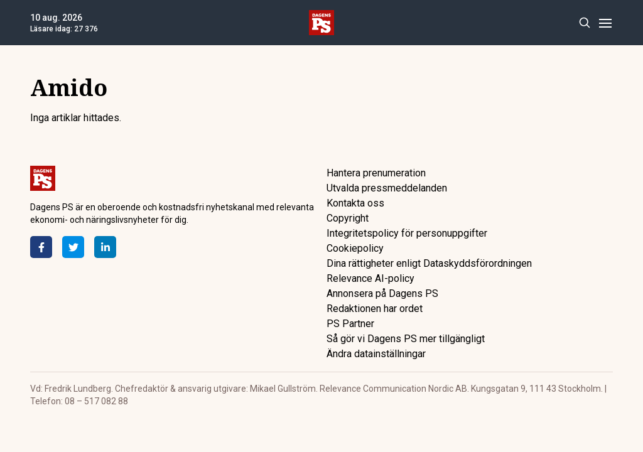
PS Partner (350, 324)
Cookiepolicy (355, 248)
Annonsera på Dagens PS (382, 293)
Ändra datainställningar (376, 354)
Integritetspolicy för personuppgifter (407, 233)
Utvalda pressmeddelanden (387, 188)
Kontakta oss (355, 203)
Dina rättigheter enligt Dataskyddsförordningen (429, 263)
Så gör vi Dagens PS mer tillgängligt (406, 339)
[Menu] (605, 23)
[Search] (584, 23)
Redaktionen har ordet (375, 309)
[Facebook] (41, 247)
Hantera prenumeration (376, 173)
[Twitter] (73, 247)
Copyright (348, 218)
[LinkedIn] (105, 247)
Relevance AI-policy (370, 278)
